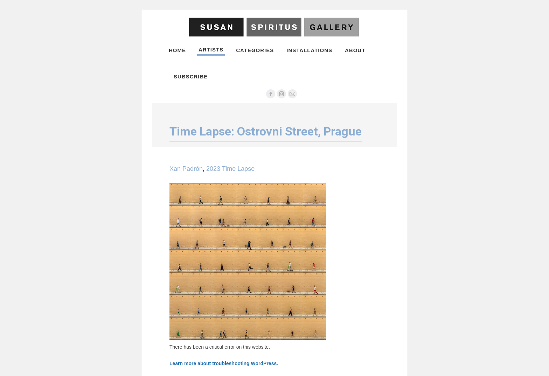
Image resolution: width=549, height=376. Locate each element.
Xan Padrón (186, 168)
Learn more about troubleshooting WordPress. (223, 363)
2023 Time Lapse (230, 168)
